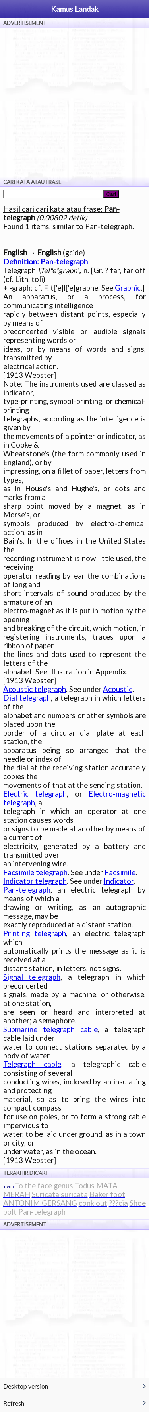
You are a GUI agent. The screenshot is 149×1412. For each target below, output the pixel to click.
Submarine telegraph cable (50, 1029)
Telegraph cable (32, 1064)
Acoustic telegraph (34, 689)
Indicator (119, 881)
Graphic (128, 288)
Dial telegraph (27, 698)
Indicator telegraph (35, 881)
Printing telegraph (34, 933)
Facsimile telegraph (35, 872)
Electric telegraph (35, 793)
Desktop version (25, 1386)
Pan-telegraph (26, 889)
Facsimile (119, 872)
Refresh (13, 1403)
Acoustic (117, 689)
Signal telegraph (32, 977)
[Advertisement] (74, 102)
